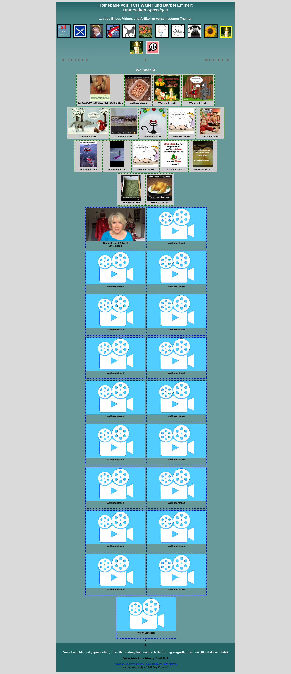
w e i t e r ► (217, 59)
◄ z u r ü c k (74, 59)
